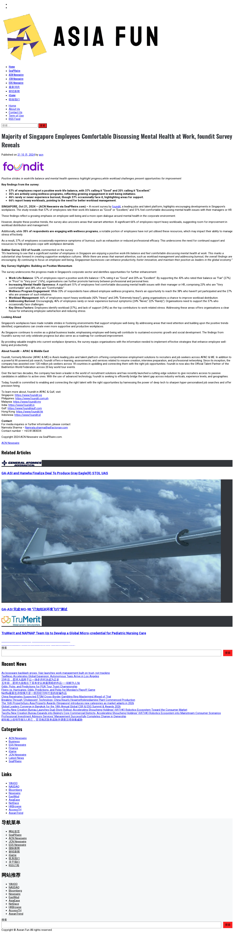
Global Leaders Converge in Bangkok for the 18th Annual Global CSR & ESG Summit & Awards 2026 (61, 706)
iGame (12, 95)
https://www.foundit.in (21, 405)
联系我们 (14, 858)
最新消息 (14, 87)
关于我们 (14, 862)
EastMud (14, 796)
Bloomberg (15, 790)
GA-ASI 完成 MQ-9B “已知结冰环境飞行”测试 (34, 609)
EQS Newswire (16, 83)
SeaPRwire (14, 71)
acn (41, 154)
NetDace (14, 803)
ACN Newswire (16, 75)
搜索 (4, 647)
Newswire (14, 793)
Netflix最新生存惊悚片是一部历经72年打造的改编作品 (34, 693)
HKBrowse (15, 806)
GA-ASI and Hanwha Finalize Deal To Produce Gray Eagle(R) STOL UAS (54, 473)
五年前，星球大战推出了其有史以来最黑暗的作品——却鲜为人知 (40, 683)
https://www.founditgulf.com (25, 408)
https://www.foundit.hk (29, 411)
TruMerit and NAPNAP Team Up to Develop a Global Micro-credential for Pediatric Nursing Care (73, 633)
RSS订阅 (14, 865)
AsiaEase (14, 799)
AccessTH (15, 809)
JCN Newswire (16, 79)
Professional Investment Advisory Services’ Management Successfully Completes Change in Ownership (63, 716)
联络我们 (14, 99)
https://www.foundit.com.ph (31, 398)
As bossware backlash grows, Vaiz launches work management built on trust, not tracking (55, 673)
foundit (116, 206)
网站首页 (14, 831)
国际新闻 (14, 848)
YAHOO (13, 783)
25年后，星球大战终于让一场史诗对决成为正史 (30, 679)
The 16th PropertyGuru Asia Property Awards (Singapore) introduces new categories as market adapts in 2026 (67, 703)
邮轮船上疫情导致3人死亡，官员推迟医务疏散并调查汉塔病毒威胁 (41, 719)
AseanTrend (16, 813)
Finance (13, 748)
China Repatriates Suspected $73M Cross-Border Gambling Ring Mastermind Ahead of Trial (56, 696)
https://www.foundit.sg (28, 395)
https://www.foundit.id (27, 415)
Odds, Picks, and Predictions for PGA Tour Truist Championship (39, 686)
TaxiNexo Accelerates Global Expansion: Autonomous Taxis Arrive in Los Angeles (50, 676)
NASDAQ (14, 786)
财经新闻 (14, 91)
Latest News (16, 758)
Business (14, 741)
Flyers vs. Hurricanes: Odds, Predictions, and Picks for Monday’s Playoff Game (48, 689)
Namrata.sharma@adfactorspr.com (46, 427)
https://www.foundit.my (27, 401)
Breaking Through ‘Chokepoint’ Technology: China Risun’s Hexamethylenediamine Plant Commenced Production (68, 700)
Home (12, 67)
